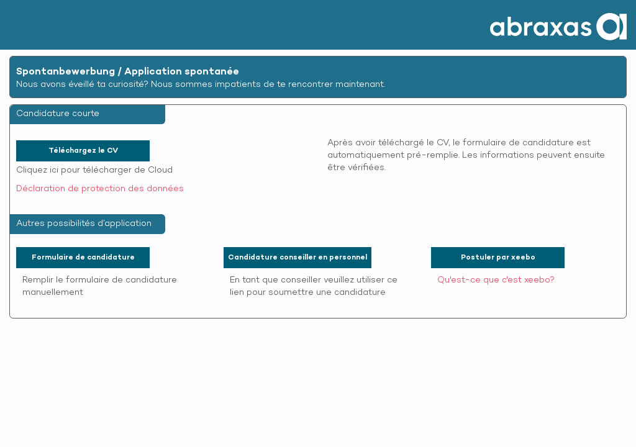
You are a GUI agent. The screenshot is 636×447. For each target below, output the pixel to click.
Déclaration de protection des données (100, 189)
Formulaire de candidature (83, 257)
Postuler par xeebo (498, 257)
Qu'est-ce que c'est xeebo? (496, 280)
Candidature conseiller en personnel (297, 257)
